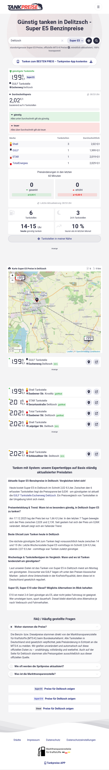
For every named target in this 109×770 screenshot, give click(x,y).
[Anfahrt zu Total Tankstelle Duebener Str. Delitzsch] (89, 413)
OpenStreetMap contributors (88, 351)
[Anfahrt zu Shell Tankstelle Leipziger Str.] (89, 424)
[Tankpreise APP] (54, 763)
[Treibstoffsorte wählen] (75, 40)
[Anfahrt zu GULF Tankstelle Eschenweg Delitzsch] (89, 362)
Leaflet (70, 351)
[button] (37, 300)
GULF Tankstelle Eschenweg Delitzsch (34, 495)
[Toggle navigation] (98, 7)
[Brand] (25, 7)
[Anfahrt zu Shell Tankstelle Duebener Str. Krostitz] (89, 392)
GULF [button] (16, 150)
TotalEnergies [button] (20, 163)
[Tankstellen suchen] (96, 40)
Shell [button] (15, 144)
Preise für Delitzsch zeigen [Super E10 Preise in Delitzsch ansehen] (54, 699)
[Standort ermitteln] (89, 40)
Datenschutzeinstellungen (81, 739)
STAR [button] (16, 156)
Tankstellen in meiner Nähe (54, 238)
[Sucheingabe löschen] (62, 40)
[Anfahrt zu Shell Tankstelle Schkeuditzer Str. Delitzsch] (89, 454)
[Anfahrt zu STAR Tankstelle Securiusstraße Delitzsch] (89, 402)
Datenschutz (53, 739)
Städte (17, 739)
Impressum (33, 739)
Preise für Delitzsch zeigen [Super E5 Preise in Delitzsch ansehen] (54, 689)
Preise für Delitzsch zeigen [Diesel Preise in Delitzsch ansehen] (54, 709)
